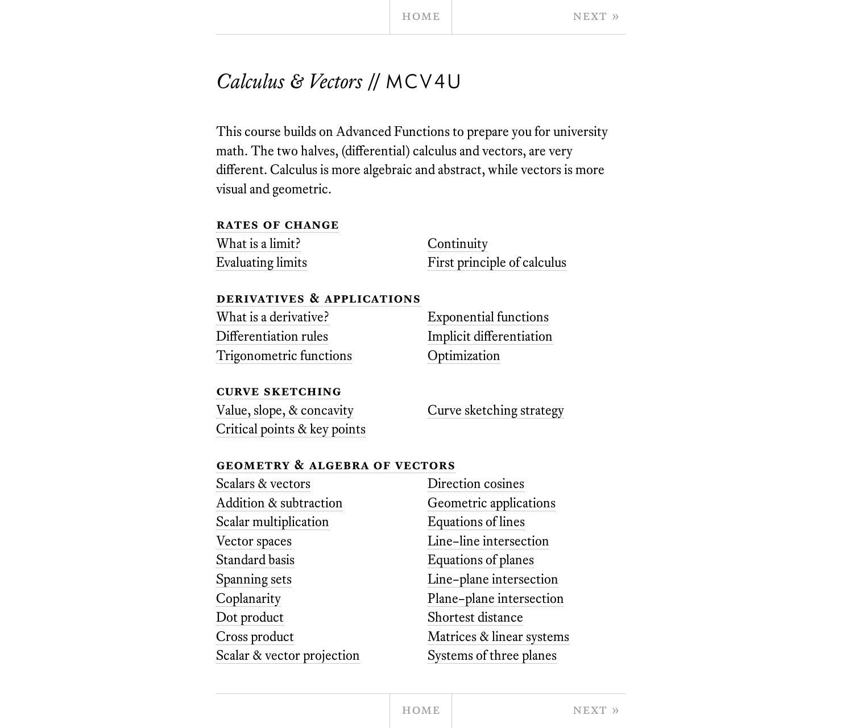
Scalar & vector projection (288, 655)
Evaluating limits (261, 262)
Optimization (464, 355)
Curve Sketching (278, 390)
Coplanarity (248, 598)
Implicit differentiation (490, 336)
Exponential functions (488, 316)
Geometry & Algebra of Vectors (335, 464)
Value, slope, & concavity (285, 410)
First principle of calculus (497, 262)
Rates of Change (277, 224)
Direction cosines (476, 483)
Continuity (458, 243)
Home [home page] (420, 15)
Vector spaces (254, 540)
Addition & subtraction (279, 502)
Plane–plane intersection (496, 598)
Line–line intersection (488, 540)
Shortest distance (475, 617)
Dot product (250, 617)
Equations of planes (481, 559)
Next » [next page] (596, 15)
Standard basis (255, 559)
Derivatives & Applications (318, 297)
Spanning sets (254, 578)
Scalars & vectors (263, 483)
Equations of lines (476, 521)
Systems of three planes (492, 655)
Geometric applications (492, 502)
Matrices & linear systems (498, 636)
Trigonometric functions (284, 355)
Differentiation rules (272, 336)
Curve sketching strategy (496, 410)
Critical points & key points (291, 428)
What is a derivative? (272, 316)
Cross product (255, 636)
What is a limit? (258, 243)
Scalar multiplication (272, 521)
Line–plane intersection (493, 578)
